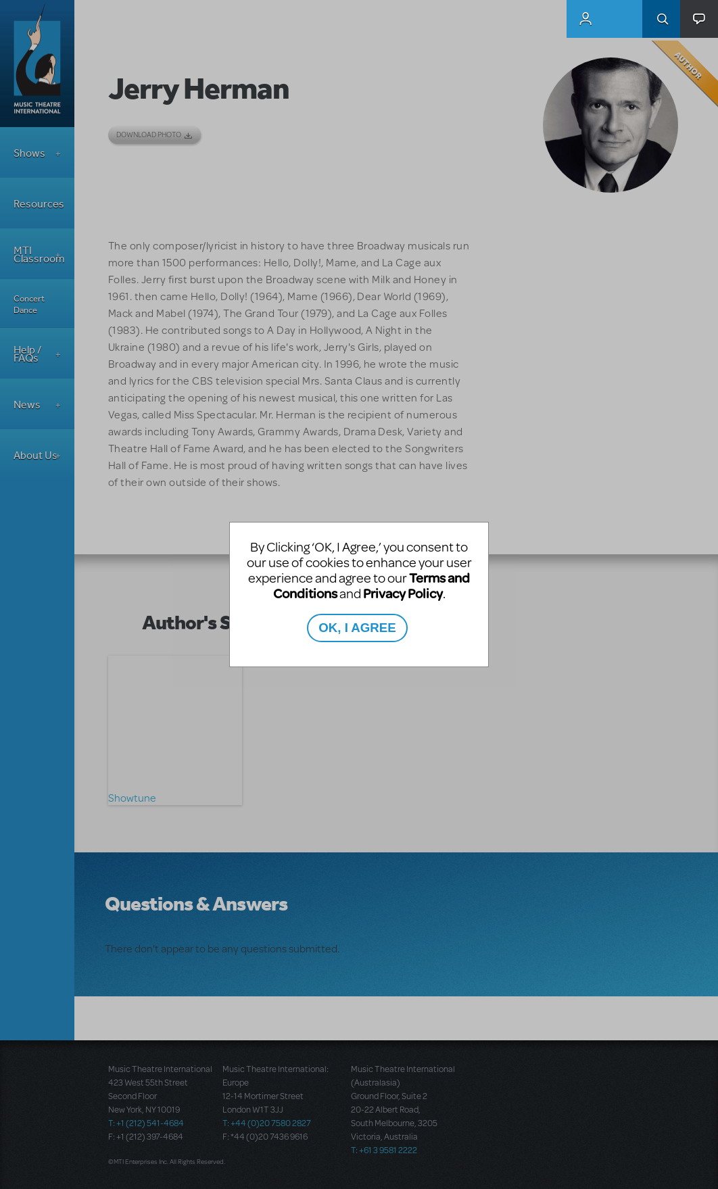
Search (661, 19)
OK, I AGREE (357, 628)
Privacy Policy (403, 593)
